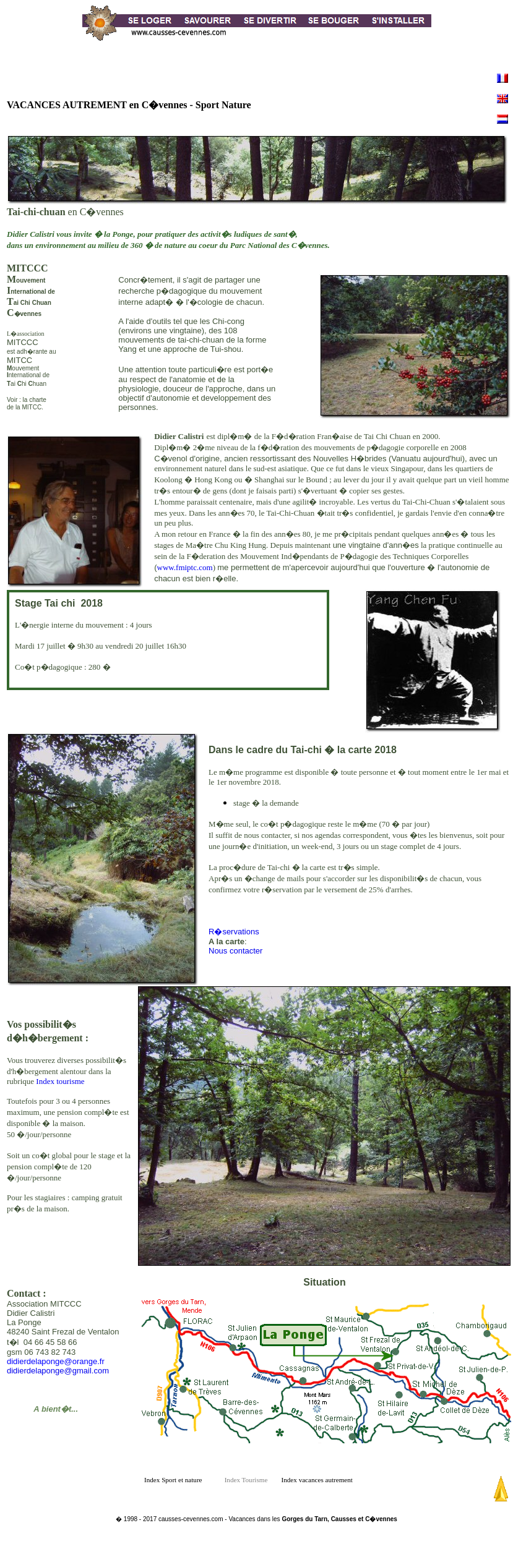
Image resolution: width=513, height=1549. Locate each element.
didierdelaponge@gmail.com (58, 1370)
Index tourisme (60, 1081)
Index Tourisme (252, 1479)
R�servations (234, 931)
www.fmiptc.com (185, 567)
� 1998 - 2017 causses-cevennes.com (169, 1519)
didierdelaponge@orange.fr (56, 1361)
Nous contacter (235, 950)
